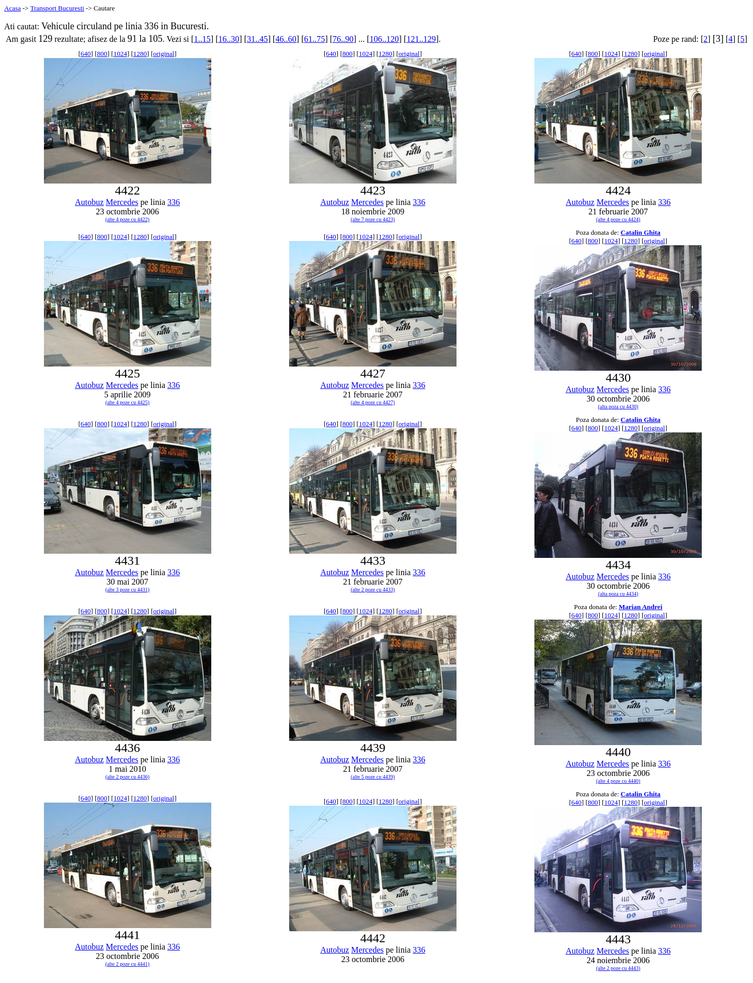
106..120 (384, 39)
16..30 (228, 39)
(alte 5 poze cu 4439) (373, 777)
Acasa (12, 8)
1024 (120, 54)
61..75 (314, 39)
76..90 (343, 39)
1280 (140, 54)
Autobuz (89, 202)
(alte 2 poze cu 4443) (618, 968)
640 (86, 54)
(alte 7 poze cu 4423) (373, 219)
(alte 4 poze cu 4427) (373, 402)
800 (102, 54)
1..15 (202, 39)
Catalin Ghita (640, 232)
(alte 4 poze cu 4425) (127, 402)
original (163, 54)
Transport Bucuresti (57, 8)
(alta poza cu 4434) (618, 594)
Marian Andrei (640, 607)
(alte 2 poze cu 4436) (127, 777)
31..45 (257, 39)
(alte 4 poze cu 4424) (618, 219)
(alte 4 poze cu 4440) (618, 781)
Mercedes (122, 202)
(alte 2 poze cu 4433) (373, 589)
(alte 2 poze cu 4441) (127, 964)
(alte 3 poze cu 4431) (127, 589)
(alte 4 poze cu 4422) (127, 219)
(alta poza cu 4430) (618, 406)
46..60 (286, 39)
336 (173, 202)
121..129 (421, 39)
